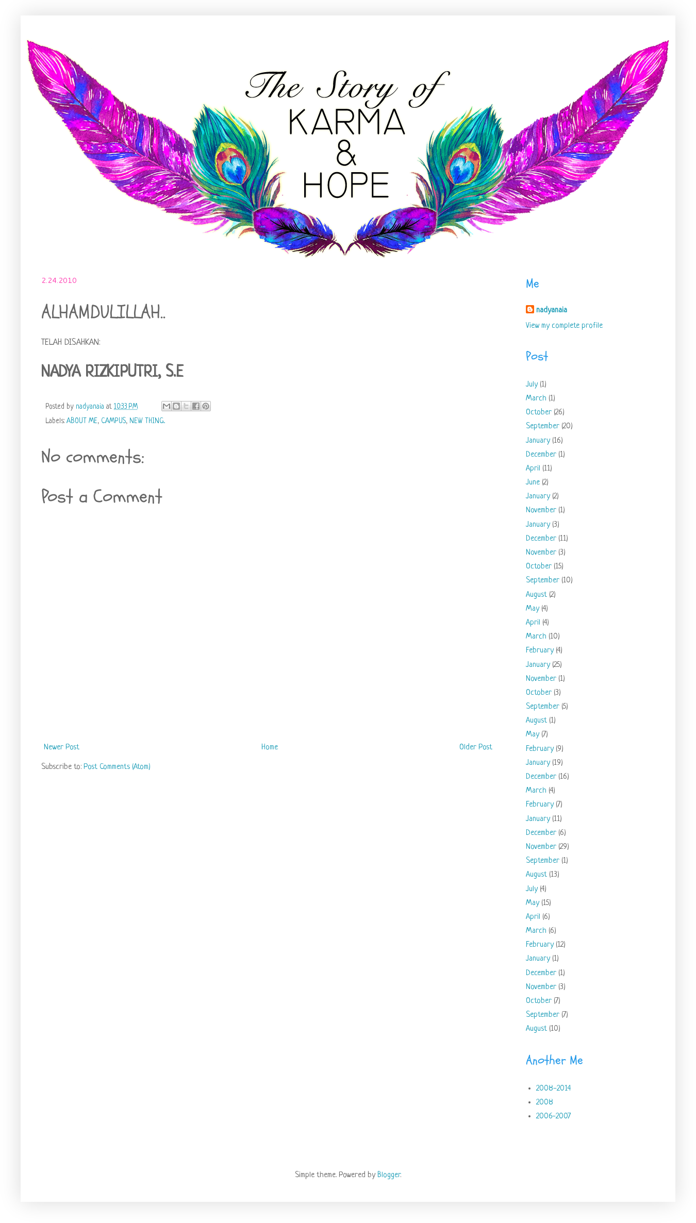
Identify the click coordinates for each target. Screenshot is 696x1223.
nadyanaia (551, 310)
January (538, 441)
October (539, 412)
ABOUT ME (82, 421)
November (541, 510)
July (532, 384)
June (533, 482)
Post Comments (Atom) (117, 767)
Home (269, 747)
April (533, 468)
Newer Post (61, 747)
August (536, 595)
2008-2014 (553, 1088)
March (536, 398)
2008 (544, 1102)
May (532, 609)
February (540, 650)
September (542, 426)
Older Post (475, 747)
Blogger (388, 1175)
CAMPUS (113, 421)
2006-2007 (553, 1116)
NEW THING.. (147, 421)
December (541, 454)
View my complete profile (564, 326)
